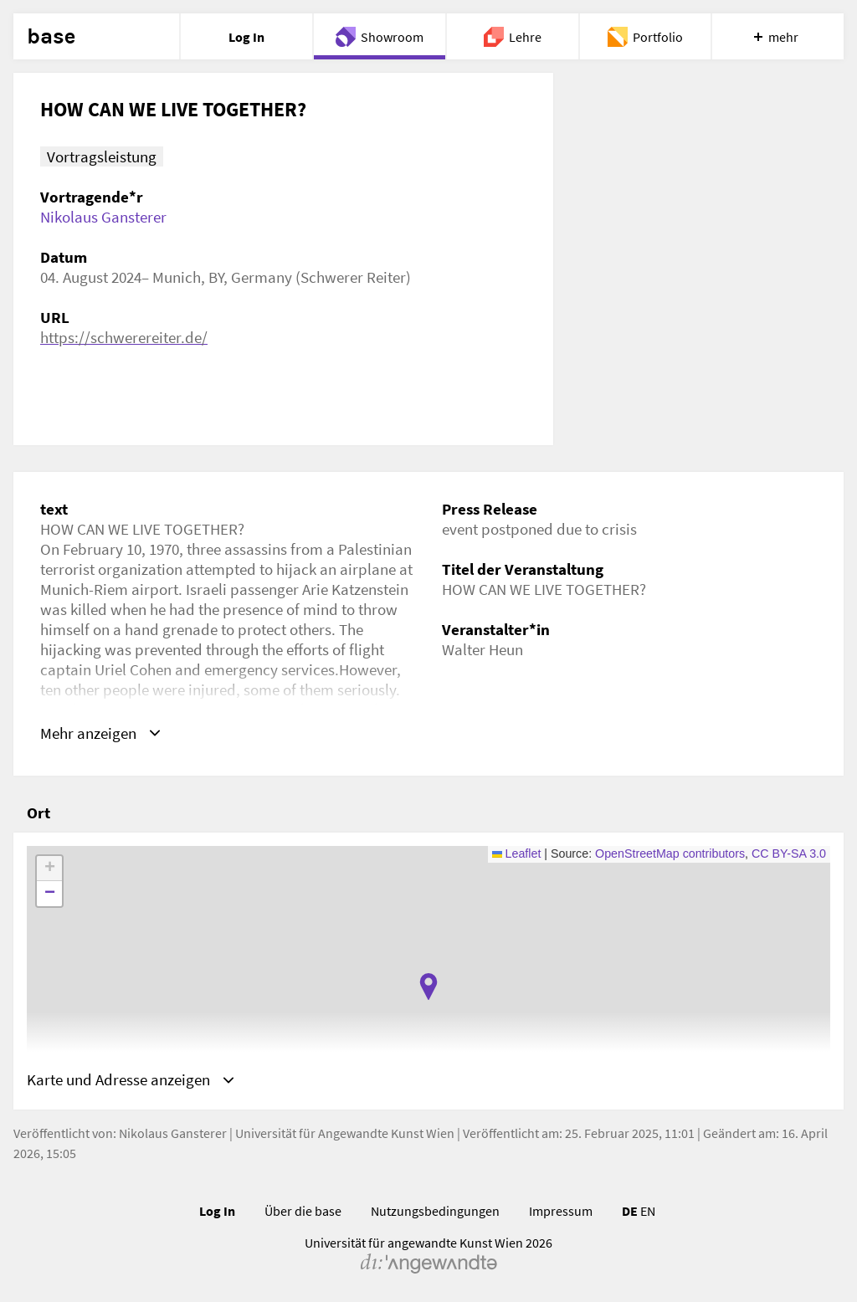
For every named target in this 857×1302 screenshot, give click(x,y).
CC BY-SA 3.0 (789, 853)
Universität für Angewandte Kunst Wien (344, 1133)
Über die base (302, 1210)
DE (630, 1210)
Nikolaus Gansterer (103, 217)
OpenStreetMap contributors (670, 853)
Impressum (561, 1210)
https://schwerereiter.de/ (124, 337)
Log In (217, 1210)
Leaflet (516, 853)
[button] (428, 986)
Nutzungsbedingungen (435, 1210)
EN (647, 1210)
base (51, 36)
